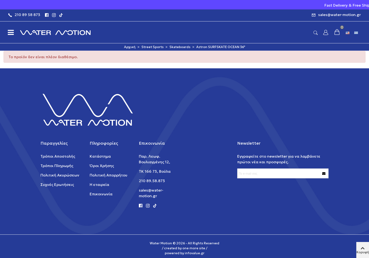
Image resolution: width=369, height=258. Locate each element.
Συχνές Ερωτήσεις (57, 184)
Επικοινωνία (101, 194)
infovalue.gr (195, 253)
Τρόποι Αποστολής (57, 156)
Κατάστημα (100, 156)
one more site (193, 248)
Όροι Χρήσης (102, 165)
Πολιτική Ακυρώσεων (59, 175)
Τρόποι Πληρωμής (56, 165)
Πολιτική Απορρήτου (108, 175)
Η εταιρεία (99, 184)
